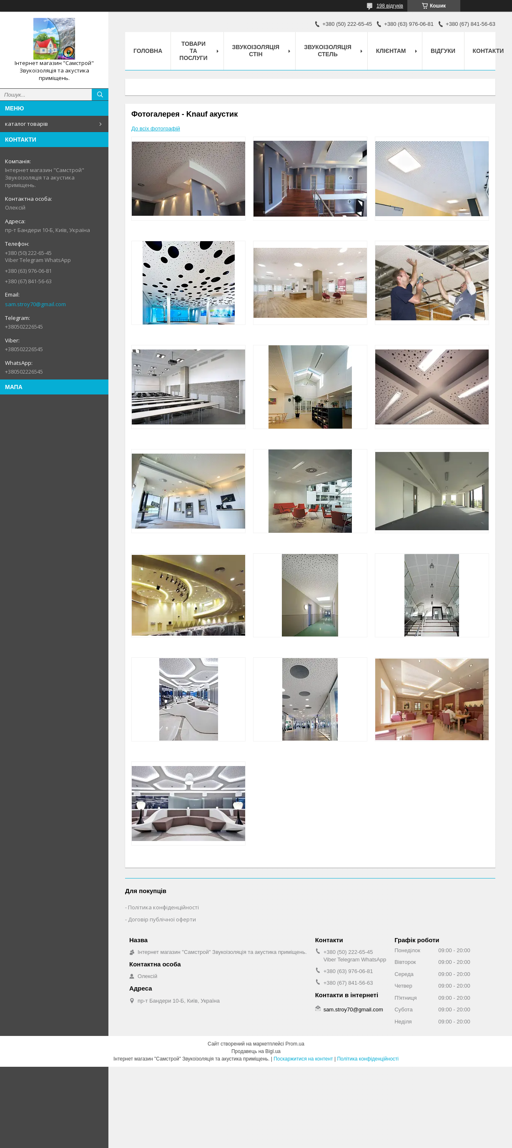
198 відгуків (389, 6)
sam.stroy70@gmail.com (35, 304)
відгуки (443, 50)
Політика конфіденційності (163, 907)
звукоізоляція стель (327, 50)
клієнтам (391, 50)
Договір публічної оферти (162, 919)
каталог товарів (26, 123)
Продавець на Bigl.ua (256, 1051)
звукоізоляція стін (256, 50)
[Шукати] (100, 94)
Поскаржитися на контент (303, 1059)
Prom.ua (295, 1044)
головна (147, 50)
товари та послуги (193, 50)
